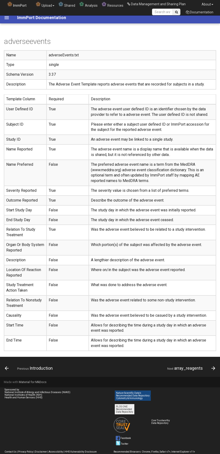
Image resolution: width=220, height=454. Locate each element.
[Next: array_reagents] (190, 368)
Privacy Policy (25, 451)
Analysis (88, 4)
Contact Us (10, 451)
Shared (66, 4)
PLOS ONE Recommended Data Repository (124, 409)
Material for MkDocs (33, 382)
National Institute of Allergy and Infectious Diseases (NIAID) (37, 392)
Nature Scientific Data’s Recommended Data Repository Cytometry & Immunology (133, 396)
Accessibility (56, 451)
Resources (112, 4)
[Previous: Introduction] (29, 368)
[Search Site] (162, 12)
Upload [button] (45, 4)
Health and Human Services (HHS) (23, 397)
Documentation (199, 12)
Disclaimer (41, 451)
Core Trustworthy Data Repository (160, 421)
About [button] (207, 4)
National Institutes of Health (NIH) (23, 395)
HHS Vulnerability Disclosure (81, 451)
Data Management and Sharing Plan (156, 4)
